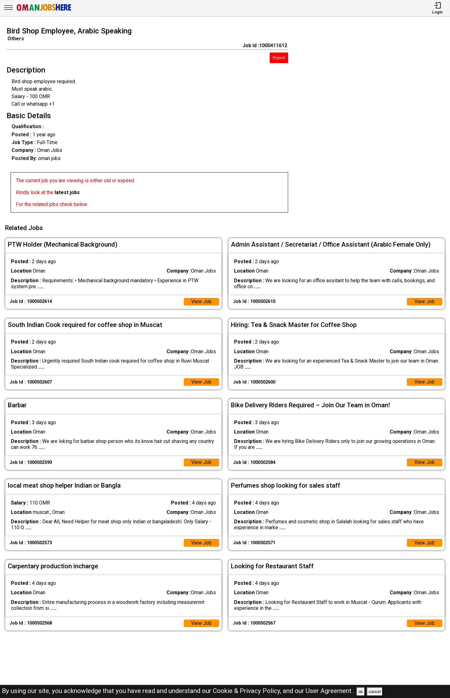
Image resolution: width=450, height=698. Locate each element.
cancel (375, 691)
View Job (201, 301)
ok (360, 691)
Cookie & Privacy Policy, (248, 691)
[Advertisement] (374, 121)
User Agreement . (330, 691)
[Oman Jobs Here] (44, 11)
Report (278, 57)
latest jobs (67, 192)
